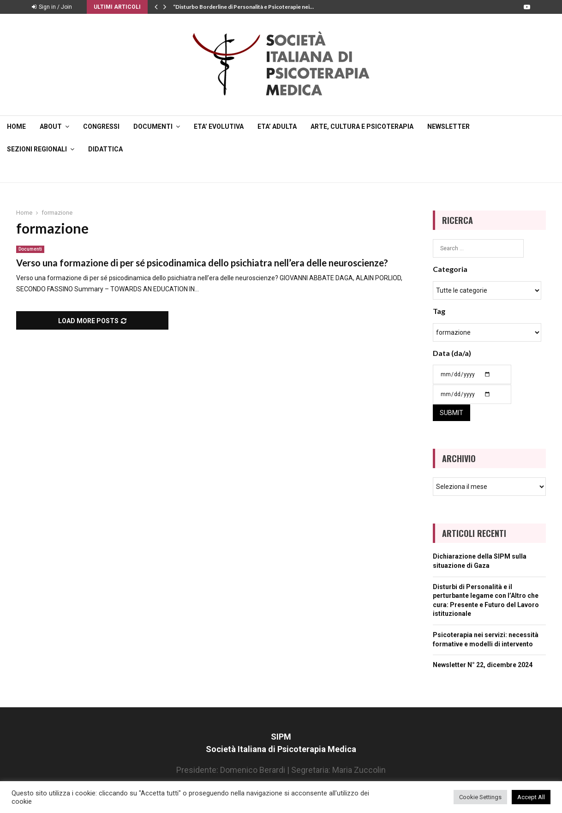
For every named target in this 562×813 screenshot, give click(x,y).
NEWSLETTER (448, 126)
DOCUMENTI (153, 126)
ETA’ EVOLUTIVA (219, 126)
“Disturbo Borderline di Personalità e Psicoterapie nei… (243, 6)
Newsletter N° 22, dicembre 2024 (482, 664)
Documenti (30, 249)
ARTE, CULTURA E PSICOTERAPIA (362, 126)
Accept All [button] (531, 797)
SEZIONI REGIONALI (37, 149)
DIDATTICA (105, 149)
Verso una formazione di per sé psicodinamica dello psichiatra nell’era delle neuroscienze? (202, 262)
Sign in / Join (52, 7)
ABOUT (51, 126)
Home (16, 126)
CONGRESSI (101, 126)
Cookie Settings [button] (480, 797)
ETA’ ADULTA (277, 126)
